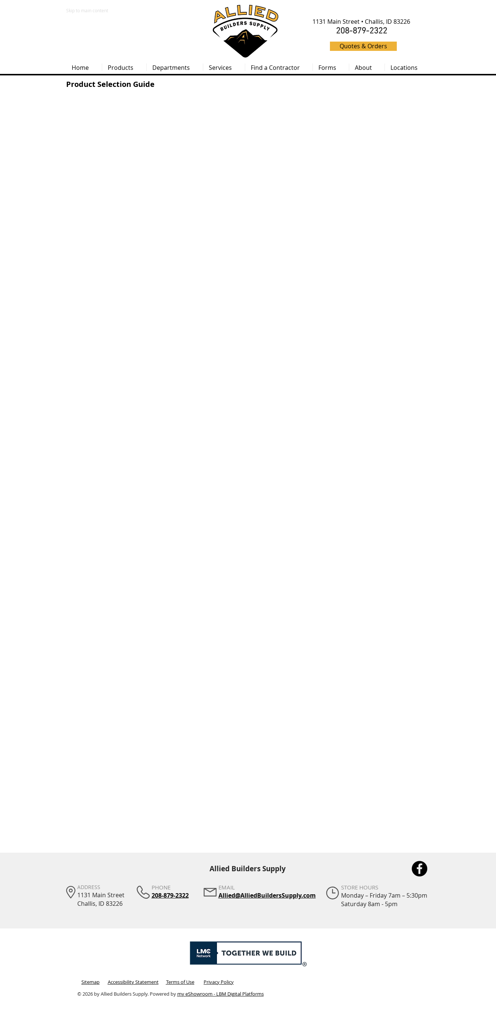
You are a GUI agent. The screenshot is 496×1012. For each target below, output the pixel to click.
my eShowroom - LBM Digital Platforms (220, 993)
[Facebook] (419, 868)
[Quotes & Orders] (363, 46)
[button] (124, 67)
